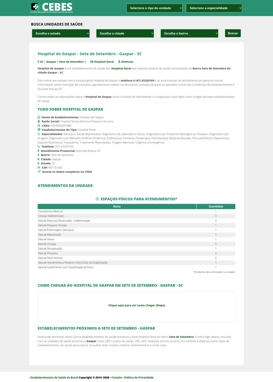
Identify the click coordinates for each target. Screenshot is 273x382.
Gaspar (51, 61)
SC (41, 61)
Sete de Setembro (71, 61)
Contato (117, 377)
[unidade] (154, 8)
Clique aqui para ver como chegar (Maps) (136, 305)
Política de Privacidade (139, 377)
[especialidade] (214, 8)
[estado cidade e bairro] (61, 33)
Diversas (127, 61)
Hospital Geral (104, 61)
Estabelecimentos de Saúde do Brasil (54, 377)
